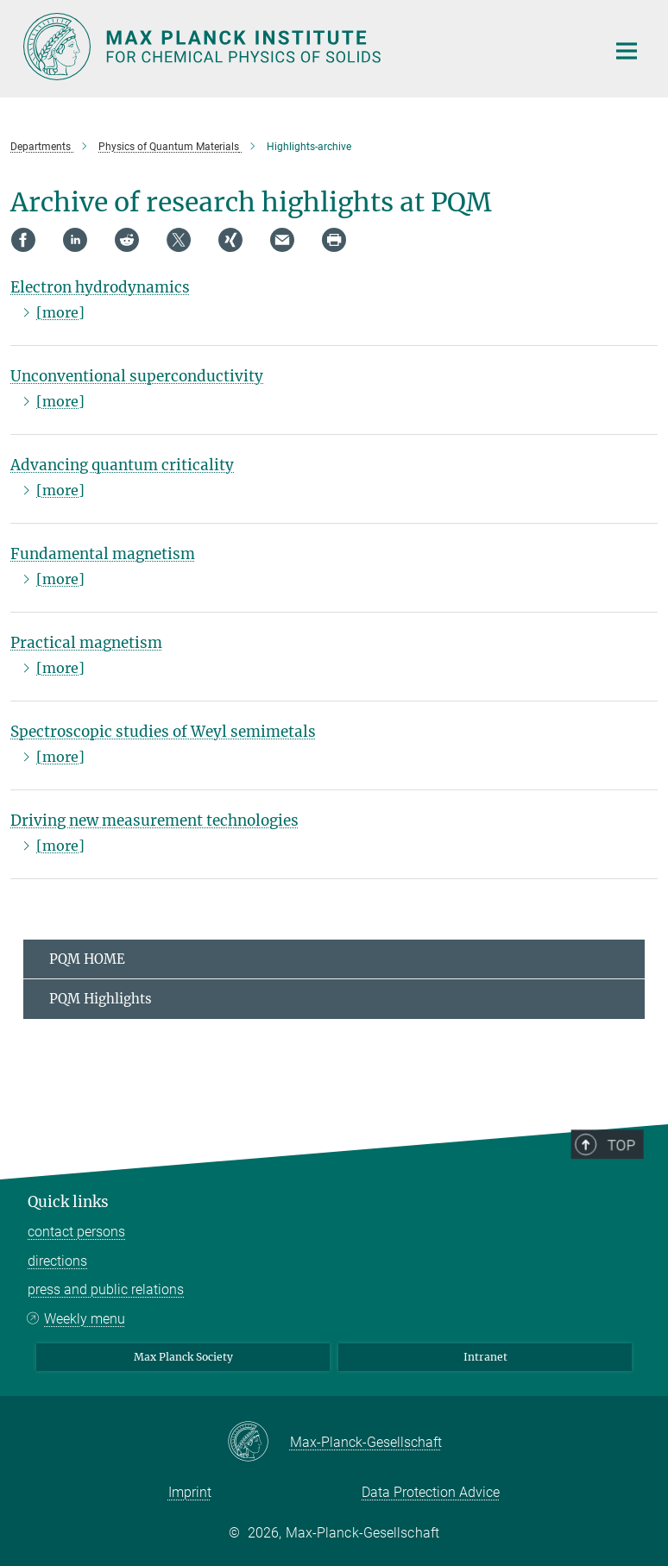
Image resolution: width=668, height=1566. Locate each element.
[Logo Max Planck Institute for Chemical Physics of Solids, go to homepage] (303, 46)
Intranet (485, 1356)
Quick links (68, 1202)
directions (57, 1261)
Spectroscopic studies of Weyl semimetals (163, 731)
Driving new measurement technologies (154, 820)
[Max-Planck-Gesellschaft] (258, 1442)
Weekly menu (84, 1319)
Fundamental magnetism (102, 553)
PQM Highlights (100, 999)
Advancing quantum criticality (122, 465)
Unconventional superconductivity (136, 376)
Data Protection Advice (431, 1492)
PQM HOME (87, 959)
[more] (60, 312)
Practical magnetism (86, 642)
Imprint (189, 1492)
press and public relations (106, 1289)
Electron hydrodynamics (100, 287)
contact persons (76, 1231)
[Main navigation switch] (626, 51)
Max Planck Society (183, 1356)
